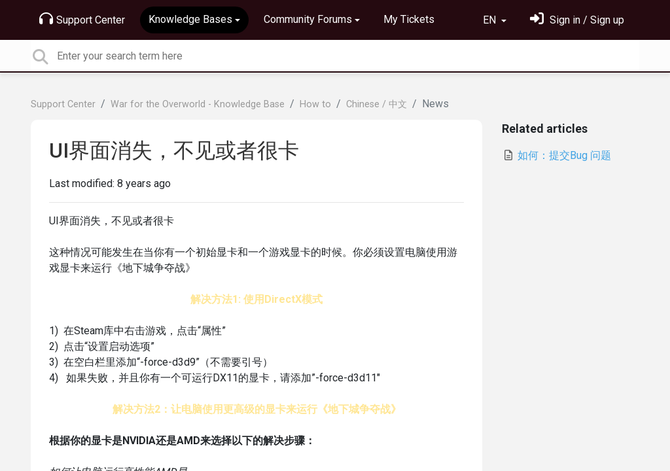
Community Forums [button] (308, 19)
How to (315, 104)
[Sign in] (577, 20)
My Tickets (408, 19)
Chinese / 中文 (376, 104)
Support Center (82, 19)
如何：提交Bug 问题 (556, 155)
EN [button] (491, 20)
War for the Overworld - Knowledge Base (198, 104)
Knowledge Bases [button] (190, 19)
